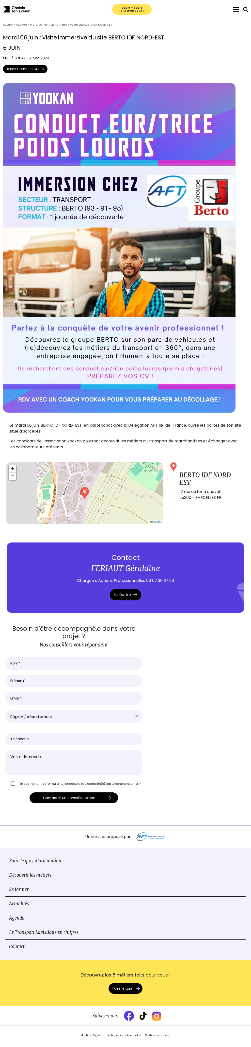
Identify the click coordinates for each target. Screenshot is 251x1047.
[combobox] (73, 719)
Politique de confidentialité (124, 1038)
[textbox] (73, 719)
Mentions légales (92, 1038)
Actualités (19, 906)
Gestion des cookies (158, 1038)
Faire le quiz (122, 991)
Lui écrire (125, 597)
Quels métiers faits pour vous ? (132, 11)
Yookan (74, 444)
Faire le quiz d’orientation (35, 864)
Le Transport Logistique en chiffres (43, 935)
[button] (85, 496)
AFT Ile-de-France (168, 428)
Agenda (16, 921)
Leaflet (156, 524)
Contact (16, 949)
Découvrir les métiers (30, 878)
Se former (19, 892)
